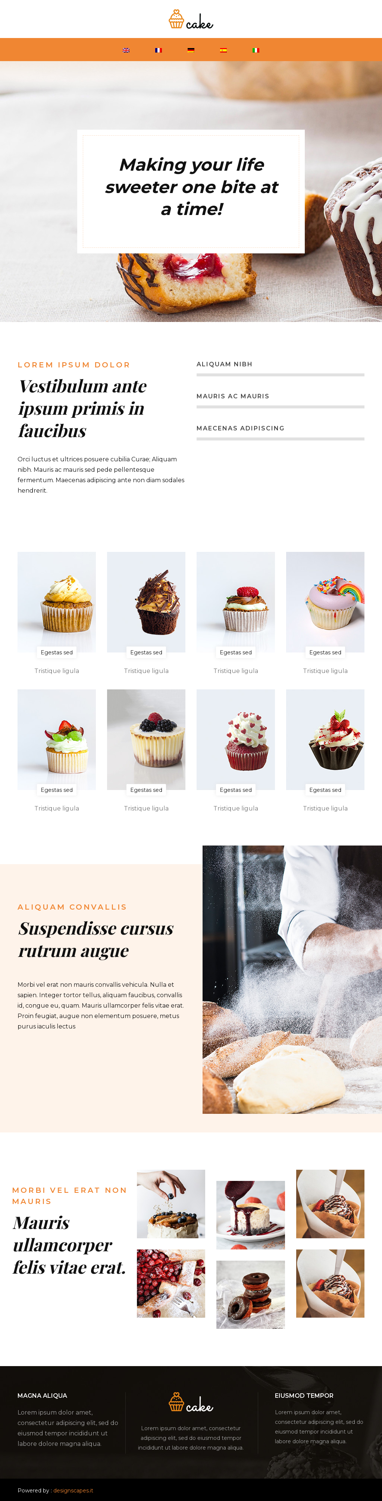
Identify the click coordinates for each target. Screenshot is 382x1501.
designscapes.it (73, 1490)
